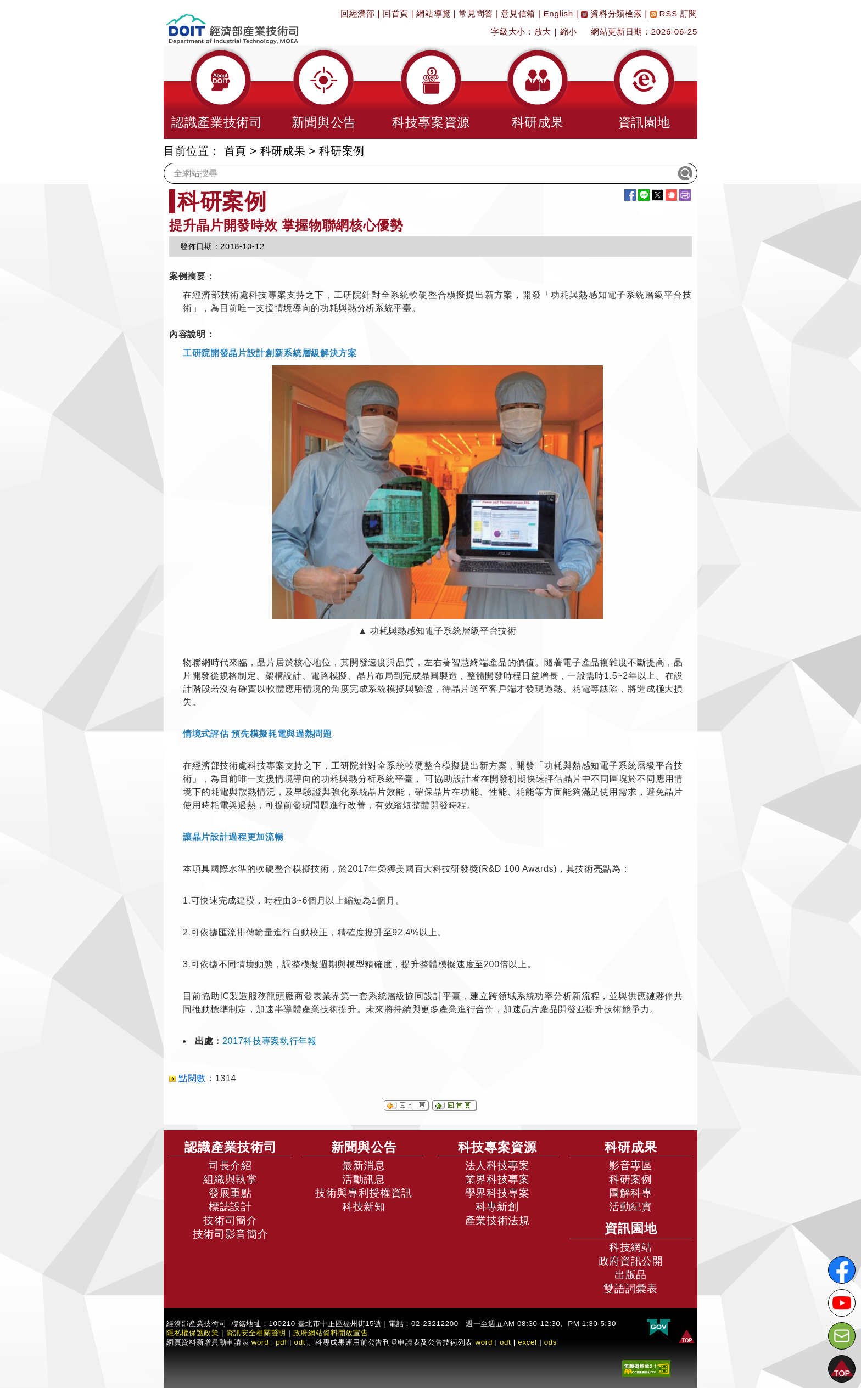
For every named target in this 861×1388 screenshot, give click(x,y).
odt (300, 1342)
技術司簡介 (230, 1220)
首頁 (235, 151)
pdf (281, 1342)
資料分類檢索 (611, 13)
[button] (217, 92)
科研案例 (342, 151)
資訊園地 (631, 1228)
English (558, 13)
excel (527, 1342)
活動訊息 (363, 1179)
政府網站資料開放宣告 (330, 1333)
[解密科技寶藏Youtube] (842, 1303)
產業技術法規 (497, 1220)
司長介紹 (230, 1165)
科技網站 (630, 1247)
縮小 (568, 31)
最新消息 (363, 1165)
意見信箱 (518, 13)
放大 (542, 31)
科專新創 (497, 1206)
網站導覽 (433, 13)
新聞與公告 (364, 1147)
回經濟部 (357, 13)
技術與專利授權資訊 (363, 1193)
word (484, 1342)
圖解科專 (630, 1193)
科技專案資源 (497, 1147)
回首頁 (396, 13)
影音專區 (630, 1165)
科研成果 (283, 151)
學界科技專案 (497, 1193)
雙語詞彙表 (630, 1288)
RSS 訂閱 (673, 13)
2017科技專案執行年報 (269, 1041)
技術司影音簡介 (231, 1234)
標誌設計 (230, 1206)
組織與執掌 (230, 1179)
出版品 (630, 1274)
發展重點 (230, 1193)
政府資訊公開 (631, 1261)
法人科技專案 (497, 1165)
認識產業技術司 (231, 1147)
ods (550, 1342)
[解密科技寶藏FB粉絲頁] (842, 1270)
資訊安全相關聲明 (256, 1333)
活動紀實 (630, 1206)
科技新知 (363, 1206)
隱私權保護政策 (192, 1333)
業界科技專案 (497, 1179)
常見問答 (476, 13)
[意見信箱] (842, 1336)
